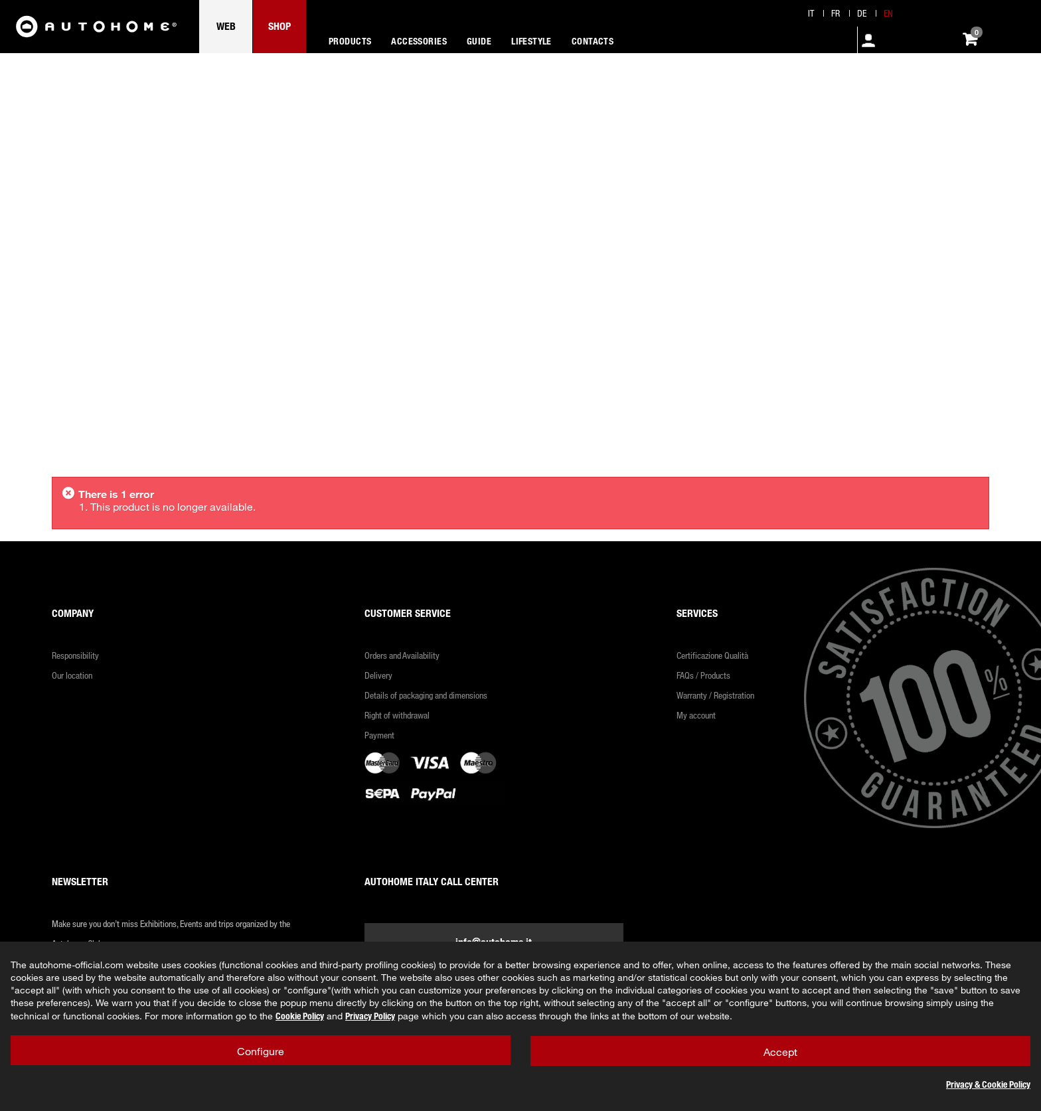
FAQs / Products (703, 675)
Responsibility (75, 655)
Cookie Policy (300, 1015)
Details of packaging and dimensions (425, 695)
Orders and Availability (402, 655)
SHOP (279, 26)
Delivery (378, 675)
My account (696, 715)
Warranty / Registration (715, 695)
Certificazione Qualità (712, 655)
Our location (72, 675)
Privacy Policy (370, 1015)
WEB (226, 26)
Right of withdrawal (397, 715)
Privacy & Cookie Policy (988, 1084)
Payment (379, 734)
